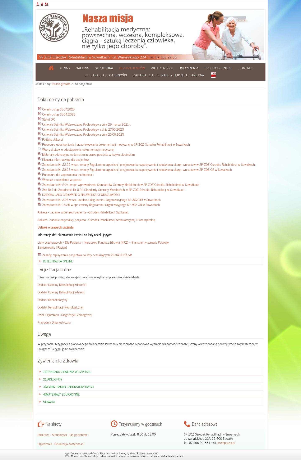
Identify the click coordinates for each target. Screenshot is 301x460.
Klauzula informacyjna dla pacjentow (65, 159)
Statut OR (48, 119)
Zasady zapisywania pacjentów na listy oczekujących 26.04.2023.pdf (87, 254)
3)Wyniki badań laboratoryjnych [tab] (68, 386)
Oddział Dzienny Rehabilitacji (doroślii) (62, 284)
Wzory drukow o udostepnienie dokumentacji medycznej (78, 149)
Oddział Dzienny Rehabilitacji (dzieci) (61, 292)
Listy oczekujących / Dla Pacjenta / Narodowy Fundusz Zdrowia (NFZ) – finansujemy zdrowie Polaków (103, 242)
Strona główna (61, 83)
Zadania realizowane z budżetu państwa (168, 75)
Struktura (104, 68)
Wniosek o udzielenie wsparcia (61, 179)
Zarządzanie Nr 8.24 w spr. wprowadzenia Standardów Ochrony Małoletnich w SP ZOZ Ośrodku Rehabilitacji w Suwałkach (120, 184)
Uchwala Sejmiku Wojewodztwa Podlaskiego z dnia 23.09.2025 (83, 134)
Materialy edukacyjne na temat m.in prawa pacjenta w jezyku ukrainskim (88, 154)
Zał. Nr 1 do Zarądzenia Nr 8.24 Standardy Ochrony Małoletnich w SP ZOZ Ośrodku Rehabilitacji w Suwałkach (113, 189)
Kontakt (246, 68)
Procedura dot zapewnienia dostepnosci (67, 174)
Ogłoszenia (188, 68)
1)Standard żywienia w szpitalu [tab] (67, 371)
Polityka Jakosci (52, 139)
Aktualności (162, 68)
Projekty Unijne (218, 68)
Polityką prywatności (147, 453)
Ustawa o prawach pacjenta (56, 227)
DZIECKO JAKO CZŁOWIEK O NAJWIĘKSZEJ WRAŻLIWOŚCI (81, 194)
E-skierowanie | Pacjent (52, 247)
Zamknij (67, 455)
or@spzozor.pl (226, 442)
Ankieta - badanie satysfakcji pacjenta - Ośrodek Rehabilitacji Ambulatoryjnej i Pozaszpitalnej (97, 219)
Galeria (82, 68)
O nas (65, 68)
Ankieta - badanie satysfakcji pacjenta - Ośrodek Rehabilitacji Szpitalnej (83, 212)
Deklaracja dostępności (105, 75)
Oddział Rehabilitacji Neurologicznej (60, 307)
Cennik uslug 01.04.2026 (58, 114)
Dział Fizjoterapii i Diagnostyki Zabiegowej (65, 314)
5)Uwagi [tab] (49, 401)
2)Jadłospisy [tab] (52, 379)
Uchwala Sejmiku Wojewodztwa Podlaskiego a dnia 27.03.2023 (83, 129)
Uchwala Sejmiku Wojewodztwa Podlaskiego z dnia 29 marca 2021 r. (86, 124)
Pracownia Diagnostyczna (54, 322)
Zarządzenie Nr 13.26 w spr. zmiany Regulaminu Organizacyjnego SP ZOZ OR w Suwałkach (101, 204)
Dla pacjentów (78, 434)
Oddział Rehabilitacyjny (53, 299)
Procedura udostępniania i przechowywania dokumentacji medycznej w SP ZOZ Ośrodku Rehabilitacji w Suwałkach (116, 144)
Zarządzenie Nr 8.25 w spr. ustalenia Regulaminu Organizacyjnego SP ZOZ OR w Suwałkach (101, 199)
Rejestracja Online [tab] (58, 261)
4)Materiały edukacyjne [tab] (61, 394)
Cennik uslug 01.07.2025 (58, 109)
